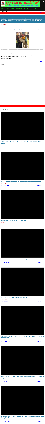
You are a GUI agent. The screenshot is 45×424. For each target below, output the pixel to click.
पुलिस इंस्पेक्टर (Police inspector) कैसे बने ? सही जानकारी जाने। (15, 220)
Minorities (26, 8)
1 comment (6, 301)
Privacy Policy (34, 8)
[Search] (41, 1)
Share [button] (41, 61)
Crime (12, 8)
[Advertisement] (22, 96)
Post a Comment (7, 341)
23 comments (6, 185)
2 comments (6, 262)
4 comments (6, 146)
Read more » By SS (40, 146)
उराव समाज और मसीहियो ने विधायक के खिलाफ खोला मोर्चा (14, 297)
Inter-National (19, 8)
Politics (7, 8)
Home (2, 8)
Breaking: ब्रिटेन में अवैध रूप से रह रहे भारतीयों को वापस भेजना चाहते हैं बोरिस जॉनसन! (21, 181)
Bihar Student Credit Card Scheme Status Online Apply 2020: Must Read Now (20, 259)
